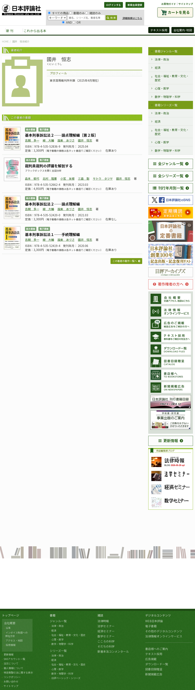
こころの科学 (106, 641)
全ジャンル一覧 (168, 163)
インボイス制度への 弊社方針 (16, 634)
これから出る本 (35, 30)
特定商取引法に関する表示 (18, 672)
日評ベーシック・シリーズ (65, 678)
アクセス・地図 (14, 640)
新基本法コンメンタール (113, 651)
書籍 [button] (59, 30)
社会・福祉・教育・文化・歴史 (172, 78)
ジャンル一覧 (58, 621)
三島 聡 (83, 178)
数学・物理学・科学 (167, 97)
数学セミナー (106, 636)
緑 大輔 (48, 140)
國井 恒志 (85, 140)
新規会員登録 (135, 4)
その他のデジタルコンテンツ (163, 631)
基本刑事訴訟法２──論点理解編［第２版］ (61, 135)
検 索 (111, 17)
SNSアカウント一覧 (14, 659)
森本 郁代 (32, 178)
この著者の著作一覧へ (125, 261)
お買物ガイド (168, 3)
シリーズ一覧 (58, 651)
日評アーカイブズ (130, 30)
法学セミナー (106, 626)
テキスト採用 (153, 654)
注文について (11, 663)
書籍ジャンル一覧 (166, 51)
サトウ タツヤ (103, 178)
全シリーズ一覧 (168, 175)
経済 (157, 68)
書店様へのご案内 (156, 649)
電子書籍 (151, 626)
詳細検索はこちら (132, 18)
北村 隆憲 (50, 178)
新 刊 (9, 30)
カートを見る (179, 12)
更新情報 (168, 440)
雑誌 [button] (72, 30)
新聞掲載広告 (153, 674)
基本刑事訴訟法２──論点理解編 (52, 204)
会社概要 (9, 623)
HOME (5, 41)
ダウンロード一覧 (156, 664)
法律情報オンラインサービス (163, 636)
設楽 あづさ (66, 140)
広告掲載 (151, 659)
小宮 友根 (67, 178)
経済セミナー (106, 631)
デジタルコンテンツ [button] (97, 30)
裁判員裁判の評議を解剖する (49, 165)
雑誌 (100, 615)
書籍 (52, 615)
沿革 (8, 627)
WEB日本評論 (154, 621)
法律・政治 (162, 59)
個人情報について (13, 668)
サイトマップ (185, 3)
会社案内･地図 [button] (182, 30)
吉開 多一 (32, 140)
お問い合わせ (11, 681)
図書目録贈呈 (153, 669)
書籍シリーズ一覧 (166, 105)
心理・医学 (162, 88)
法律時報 (103, 621)
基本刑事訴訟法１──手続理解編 (52, 234)
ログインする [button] (113, 4)
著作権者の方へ (168, 284)
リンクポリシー (12, 677)
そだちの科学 (106, 646)
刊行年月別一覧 (168, 187)
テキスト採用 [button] (158, 30)
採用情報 (10, 645)
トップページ (10, 615)
